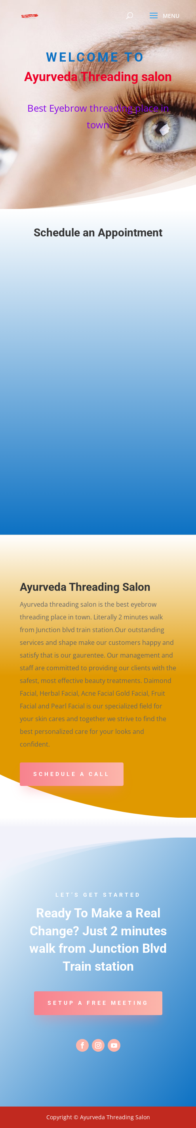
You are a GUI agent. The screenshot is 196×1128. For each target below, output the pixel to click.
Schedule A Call (71, 774)
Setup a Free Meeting (98, 1003)
